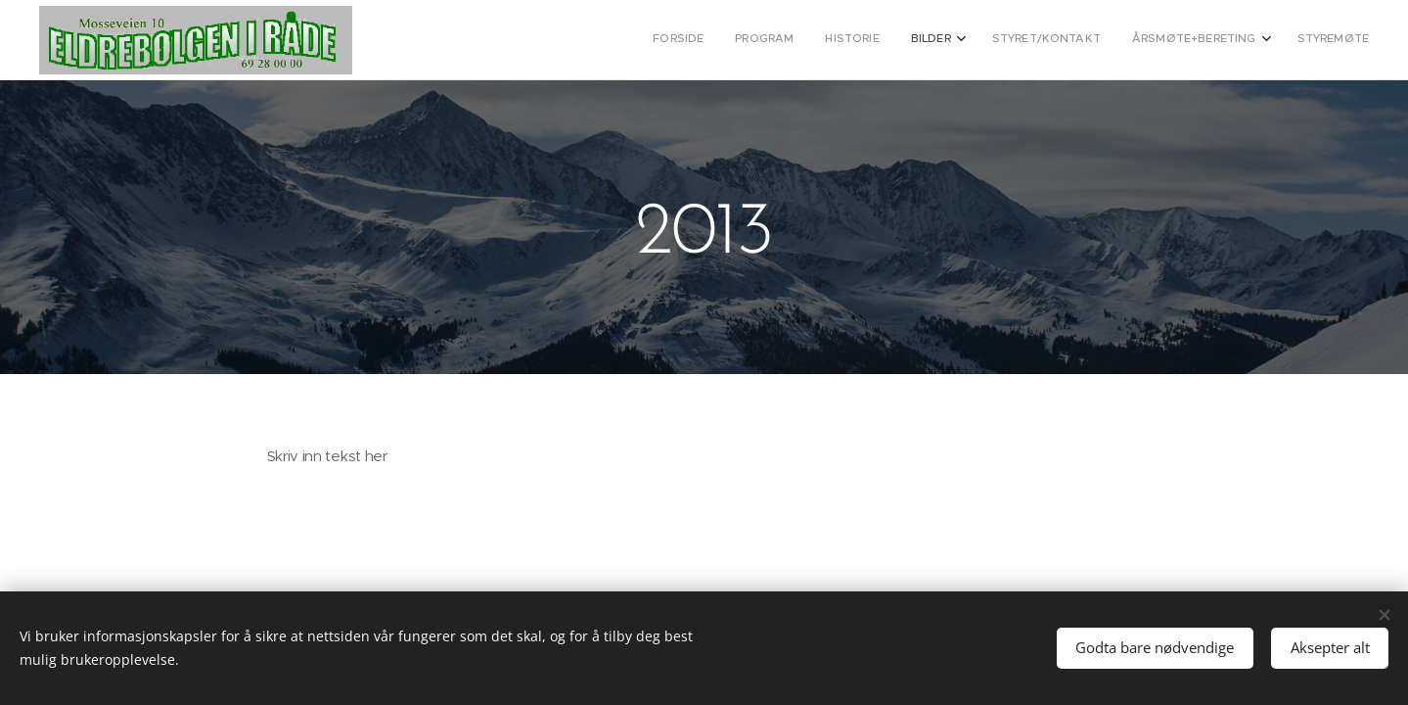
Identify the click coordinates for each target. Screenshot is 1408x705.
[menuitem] (1167, 40)
